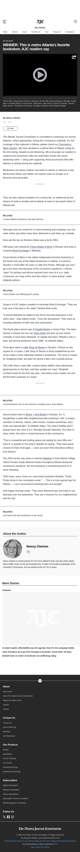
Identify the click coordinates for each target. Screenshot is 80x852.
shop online (40, 333)
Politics (5, 32)
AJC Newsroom (9, 736)
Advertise (6, 732)
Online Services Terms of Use (15, 841)
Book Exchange (21, 250)
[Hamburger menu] (4, 21)
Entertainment (35, 32)
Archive (6, 709)
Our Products (10, 744)
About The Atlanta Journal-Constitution (18, 696)
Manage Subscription (11, 790)
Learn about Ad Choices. (40, 847)
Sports (25, 32)
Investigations (70, 32)
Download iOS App (10, 767)
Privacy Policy (33, 841)
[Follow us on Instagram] (12, 816)
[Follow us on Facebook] (8, 816)
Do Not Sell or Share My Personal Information (58, 841)
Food (46, 32)
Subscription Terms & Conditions (15, 799)
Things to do (57, 32)
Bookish (48, 458)
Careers (6, 705)
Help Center (7, 692)
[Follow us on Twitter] (4, 816)
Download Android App (12, 772)
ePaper (6, 750)
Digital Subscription (10, 785)
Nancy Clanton (13, 118)
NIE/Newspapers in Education (14, 803)
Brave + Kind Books (36, 414)
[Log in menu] (75, 21)
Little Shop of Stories (34, 347)
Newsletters (7, 754)
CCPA (55, 844)
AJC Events (7, 763)
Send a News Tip (9, 727)
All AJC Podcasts (9, 758)
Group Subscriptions (11, 794)
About (6, 686)
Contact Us (9, 718)
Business (15, 32)
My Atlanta (8, 41)
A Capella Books (41, 329)
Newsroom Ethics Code (12, 700)
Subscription (10, 780)
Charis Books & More (41, 247)
